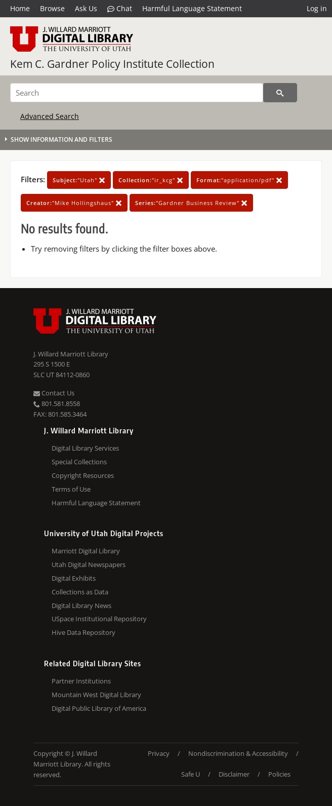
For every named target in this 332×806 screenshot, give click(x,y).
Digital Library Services (85, 448)
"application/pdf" (239, 180)
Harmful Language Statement (192, 8)
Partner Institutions (81, 681)
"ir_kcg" (150, 180)
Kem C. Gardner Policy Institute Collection (112, 64)
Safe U (190, 774)
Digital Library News (81, 605)
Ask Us (86, 8)
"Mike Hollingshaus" (74, 203)
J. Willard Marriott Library (70, 353)
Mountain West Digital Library (96, 694)
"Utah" (79, 180)
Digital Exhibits (74, 578)
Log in (317, 8)
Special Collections (79, 461)
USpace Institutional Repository (99, 618)
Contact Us (53, 392)
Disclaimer (234, 774)
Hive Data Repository (83, 632)
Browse (52, 8)
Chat (119, 9)
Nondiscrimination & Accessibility (238, 753)
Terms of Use (71, 489)
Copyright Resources (83, 475)
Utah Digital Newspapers (89, 564)
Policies (279, 774)
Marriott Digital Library (86, 550)
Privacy (159, 753)
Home (20, 8)
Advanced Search (49, 116)
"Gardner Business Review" (191, 203)
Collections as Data (80, 591)
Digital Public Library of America (99, 708)
